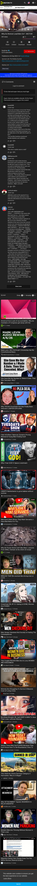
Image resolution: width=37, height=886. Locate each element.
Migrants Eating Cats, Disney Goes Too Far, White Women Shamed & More (16, 859)
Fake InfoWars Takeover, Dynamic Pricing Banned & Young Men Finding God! (16, 436)
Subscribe (29, 51)
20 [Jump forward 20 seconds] (25, 29)
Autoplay (28, 295)
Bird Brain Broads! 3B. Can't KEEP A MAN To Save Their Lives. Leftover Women (18, 718)
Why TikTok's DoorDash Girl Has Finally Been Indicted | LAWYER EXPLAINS (17, 407)
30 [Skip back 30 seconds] (22, 29)
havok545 (11, 105)
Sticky (18, 295)
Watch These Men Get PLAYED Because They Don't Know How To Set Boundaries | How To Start (17, 747)
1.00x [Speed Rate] (19, 29)
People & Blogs (24, 56)
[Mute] (28, 29)
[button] (29, 2)
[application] (18, 21)
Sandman (6, 50)
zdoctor (10, 207)
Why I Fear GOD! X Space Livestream (14, 463)
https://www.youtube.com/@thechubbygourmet (15, 61)
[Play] (2, 29)
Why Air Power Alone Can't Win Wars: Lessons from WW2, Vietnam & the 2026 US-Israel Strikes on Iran (17, 549)
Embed (14, 43)
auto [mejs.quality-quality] (32, 29)
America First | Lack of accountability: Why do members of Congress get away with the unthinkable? (17, 323)
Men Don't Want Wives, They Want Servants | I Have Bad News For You (17, 520)
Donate (29, 43)
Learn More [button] (7, 878)
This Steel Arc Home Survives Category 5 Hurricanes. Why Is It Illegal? (16, 774)
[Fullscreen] (34, 29)
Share (7, 43)
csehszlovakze (12, 190)
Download (21, 43)
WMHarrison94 (12, 156)
